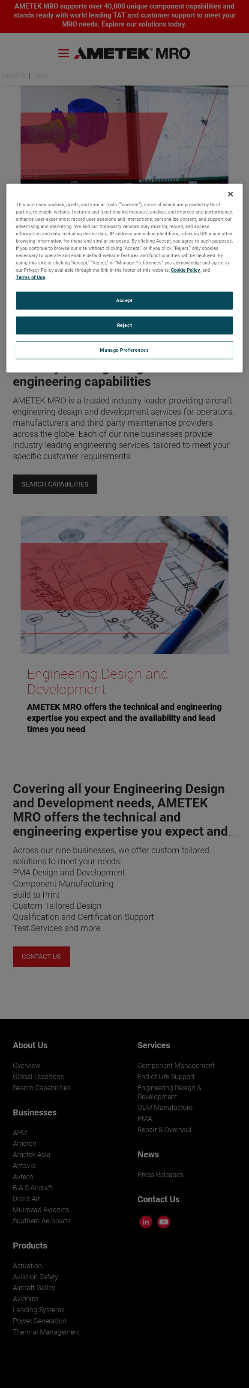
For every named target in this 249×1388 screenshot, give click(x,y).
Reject (124, 325)
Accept (124, 300)
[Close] (230, 193)
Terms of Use (30, 277)
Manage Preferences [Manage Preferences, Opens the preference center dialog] (124, 350)
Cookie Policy (185, 270)
